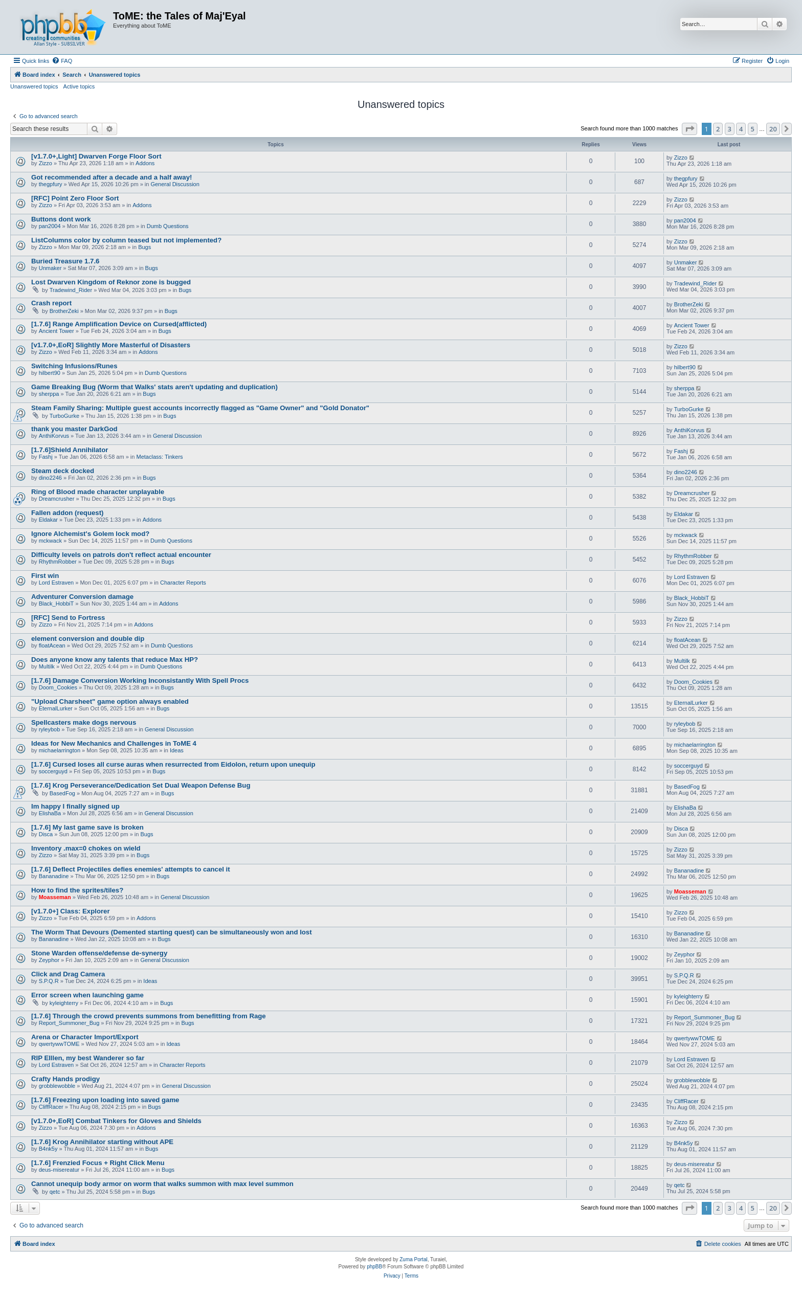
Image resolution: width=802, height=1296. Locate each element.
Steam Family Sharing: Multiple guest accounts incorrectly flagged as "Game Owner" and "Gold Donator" (200, 408)
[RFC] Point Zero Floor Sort (75, 198)
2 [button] (718, 128)
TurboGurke (64, 416)
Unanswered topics (34, 86)
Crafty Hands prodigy (65, 1079)
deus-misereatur (59, 1170)
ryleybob (49, 729)
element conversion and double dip (87, 638)
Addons (145, 163)
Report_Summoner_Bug (69, 1023)
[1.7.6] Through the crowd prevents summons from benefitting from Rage (148, 1016)
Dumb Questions (168, 226)
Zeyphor (49, 960)
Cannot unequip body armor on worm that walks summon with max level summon (162, 1184)
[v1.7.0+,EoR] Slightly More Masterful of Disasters (110, 345)
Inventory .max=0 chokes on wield (86, 848)
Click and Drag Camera (68, 974)
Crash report (51, 303)
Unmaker (50, 268)
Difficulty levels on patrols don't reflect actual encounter (121, 554)
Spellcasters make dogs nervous (83, 722)
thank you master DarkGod (74, 429)
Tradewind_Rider (71, 290)
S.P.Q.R (49, 981)
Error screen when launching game (87, 995)
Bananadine (54, 876)
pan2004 (50, 226)
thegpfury (50, 184)
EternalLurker (56, 708)
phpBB (374, 1266)
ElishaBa (50, 813)
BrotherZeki (64, 311)
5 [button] (752, 128)
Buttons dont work (61, 219)
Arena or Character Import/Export (85, 1037)
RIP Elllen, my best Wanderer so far (87, 1058)
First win (45, 575)
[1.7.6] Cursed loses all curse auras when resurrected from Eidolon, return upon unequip (173, 764)
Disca (46, 834)
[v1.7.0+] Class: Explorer (70, 911)
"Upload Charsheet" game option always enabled (110, 701)
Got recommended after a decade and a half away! (111, 177)
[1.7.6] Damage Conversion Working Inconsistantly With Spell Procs (140, 680)
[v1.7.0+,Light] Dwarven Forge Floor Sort (96, 156)
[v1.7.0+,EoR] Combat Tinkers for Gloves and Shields (116, 1121)
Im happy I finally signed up (75, 806)
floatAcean (52, 645)
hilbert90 (49, 373)
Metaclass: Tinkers (160, 457)
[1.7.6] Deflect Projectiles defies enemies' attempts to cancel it (130, 869)
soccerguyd (53, 771)
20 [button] (773, 128)
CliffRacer (51, 1107)
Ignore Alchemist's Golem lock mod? (90, 534)
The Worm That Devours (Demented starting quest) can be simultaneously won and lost (171, 932)
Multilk (47, 666)
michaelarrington (59, 750)
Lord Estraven (56, 582)
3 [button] (729, 128)
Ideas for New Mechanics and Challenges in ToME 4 (113, 743)
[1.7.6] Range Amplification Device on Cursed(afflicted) (119, 324)
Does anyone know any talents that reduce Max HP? (114, 659)
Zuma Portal (413, 1259)
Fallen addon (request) (67, 513)
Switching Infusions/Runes (74, 366)
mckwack (50, 541)
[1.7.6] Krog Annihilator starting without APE (102, 1142)
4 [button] (741, 128)
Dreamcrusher (57, 499)
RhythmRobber (58, 561)
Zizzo (45, 163)
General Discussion (174, 184)
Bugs (144, 247)
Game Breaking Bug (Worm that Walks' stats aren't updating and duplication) (154, 387)
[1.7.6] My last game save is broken (87, 827)
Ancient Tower (56, 331)
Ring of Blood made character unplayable (97, 492)
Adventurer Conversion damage (82, 596)
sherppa (49, 394)
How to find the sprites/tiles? (77, 890)
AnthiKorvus (54, 436)
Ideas (177, 750)
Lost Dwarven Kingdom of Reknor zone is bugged (111, 282)
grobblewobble (57, 1086)
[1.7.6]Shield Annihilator (69, 450)
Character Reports (183, 582)
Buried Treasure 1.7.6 (65, 261)
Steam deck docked (62, 471)
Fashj (46, 457)
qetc (55, 1192)
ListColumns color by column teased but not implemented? (126, 240)
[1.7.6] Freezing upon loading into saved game (105, 1100)
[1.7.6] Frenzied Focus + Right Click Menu (98, 1163)
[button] (689, 129)
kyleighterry (64, 1003)
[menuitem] (62, 61)
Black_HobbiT (56, 603)
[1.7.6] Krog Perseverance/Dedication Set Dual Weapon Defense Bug (140, 785)
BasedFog (62, 793)
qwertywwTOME (59, 1044)
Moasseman (55, 897)
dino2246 (50, 478)
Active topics (79, 86)
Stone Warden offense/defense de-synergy (99, 953)
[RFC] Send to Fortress (68, 617)
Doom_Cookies (58, 687)
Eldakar (48, 520)
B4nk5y (48, 1149)
